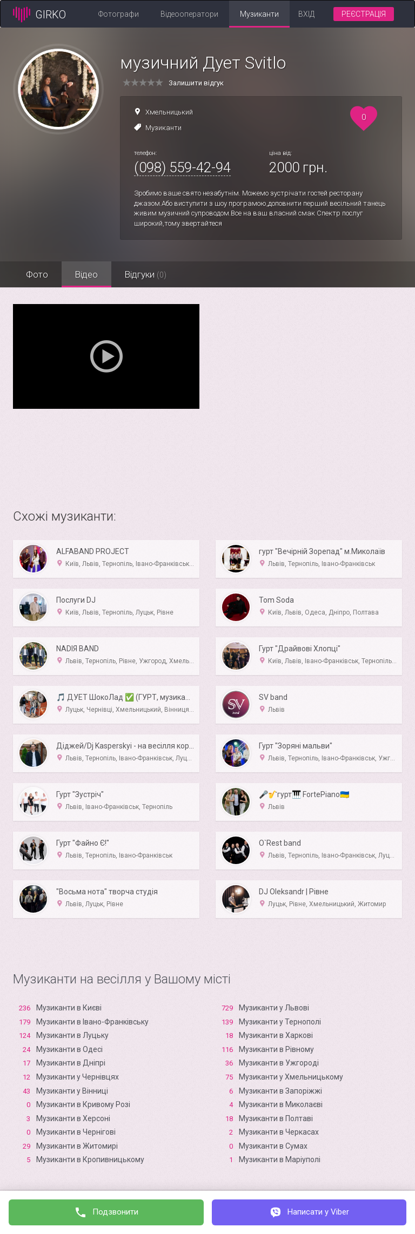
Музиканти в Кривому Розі (83, 1104)
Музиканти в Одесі (69, 1049)
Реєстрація (364, 14)
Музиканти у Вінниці (72, 1091)
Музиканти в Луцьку (72, 1035)
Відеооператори (189, 14)
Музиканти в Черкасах (279, 1132)
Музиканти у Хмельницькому (291, 1077)
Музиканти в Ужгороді (279, 1062)
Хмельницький (169, 112)
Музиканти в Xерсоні (73, 1118)
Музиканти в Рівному (276, 1049)
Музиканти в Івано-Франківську (92, 1021)
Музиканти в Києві (69, 1007)
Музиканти (259, 14)
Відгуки (147, 274)
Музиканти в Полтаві (276, 1118)
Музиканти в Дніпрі (70, 1062)
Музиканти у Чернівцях (77, 1077)
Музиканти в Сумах (273, 1146)
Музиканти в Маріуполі (279, 1159)
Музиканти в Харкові (276, 1035)
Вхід (306, 14)
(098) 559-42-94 (182, 167)
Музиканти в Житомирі (77, 1146)
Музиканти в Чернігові (76, 1132)
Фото (37, 274)
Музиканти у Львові (274, 1007)
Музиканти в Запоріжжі (280, 1091)
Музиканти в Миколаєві (281, 1104)
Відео (87, 274)
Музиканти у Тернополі (280, 1021)
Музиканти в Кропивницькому (90, 1159)
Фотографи (118, 14)
